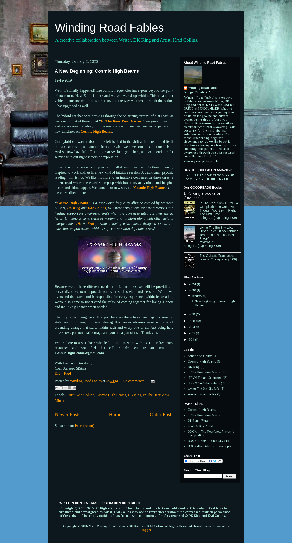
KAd (90, 223)
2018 (192, 321)
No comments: (134, 381)
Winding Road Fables (109, 27)
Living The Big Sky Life (203, 388)
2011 (192, 339)
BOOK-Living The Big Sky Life (208, 440)
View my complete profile (201, 161)
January (197, 296)
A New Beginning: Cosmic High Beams (97, 71)
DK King (134, 395)
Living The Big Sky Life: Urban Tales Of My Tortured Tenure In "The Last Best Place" (219, 233)
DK (78, 223)
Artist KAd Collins (80, 395)
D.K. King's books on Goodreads (202, 195)
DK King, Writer (199, 420)
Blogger (145, 530)
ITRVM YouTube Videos (204, 383)
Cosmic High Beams (111, 395)
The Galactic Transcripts (217, 255)
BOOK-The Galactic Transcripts (210, 446)
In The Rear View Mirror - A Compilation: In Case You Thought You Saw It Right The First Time (219, 208)
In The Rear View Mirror (204, 372)
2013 (192, 333)
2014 (192, 327)
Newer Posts (68, 414)
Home (115, 414)
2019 (192, 314)
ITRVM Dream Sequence (205, 377)
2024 (193, 284)
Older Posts (161, 414)
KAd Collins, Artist (200, 426)
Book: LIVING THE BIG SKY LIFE (207, 179)
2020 (193, 290)
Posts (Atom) (84, 426)
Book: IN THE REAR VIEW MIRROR (209, 175)
